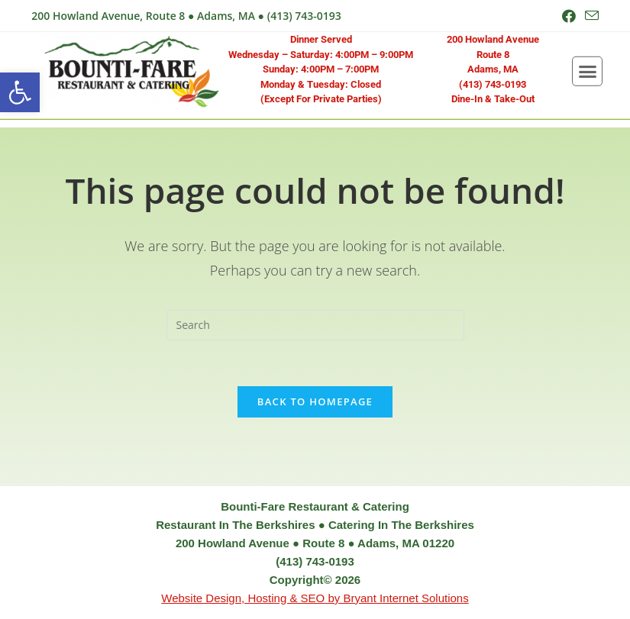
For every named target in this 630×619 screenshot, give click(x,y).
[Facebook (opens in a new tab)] (568, 16)
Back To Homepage (315, 401)
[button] (20, 92)
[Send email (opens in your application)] (589, 16)
